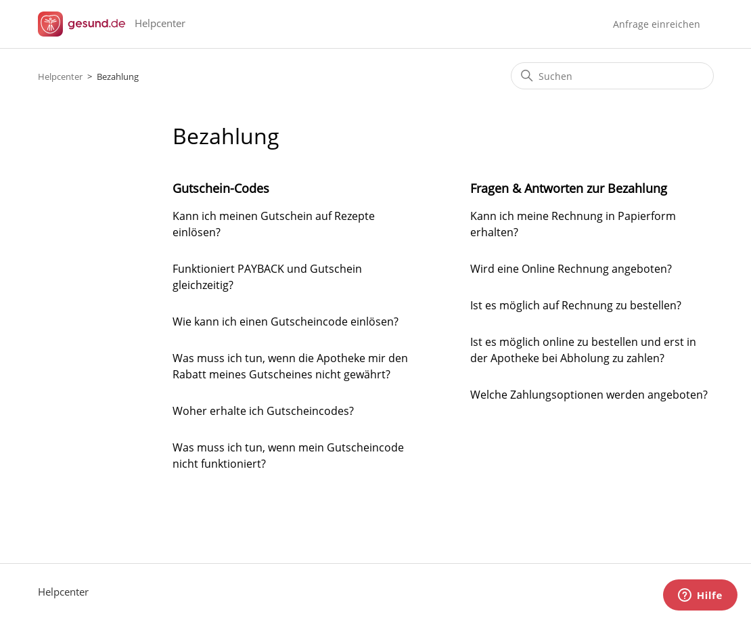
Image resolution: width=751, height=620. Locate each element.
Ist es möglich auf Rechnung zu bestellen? (575, 305)
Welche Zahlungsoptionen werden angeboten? (589, 394)
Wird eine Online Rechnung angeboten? (571, 268)
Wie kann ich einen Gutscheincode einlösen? (286, 321)
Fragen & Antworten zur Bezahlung (568, 188)
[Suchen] (612, 75)
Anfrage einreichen (656, 24)
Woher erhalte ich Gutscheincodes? (263, 410)
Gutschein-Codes (221, 188)
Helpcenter (60, 76)
